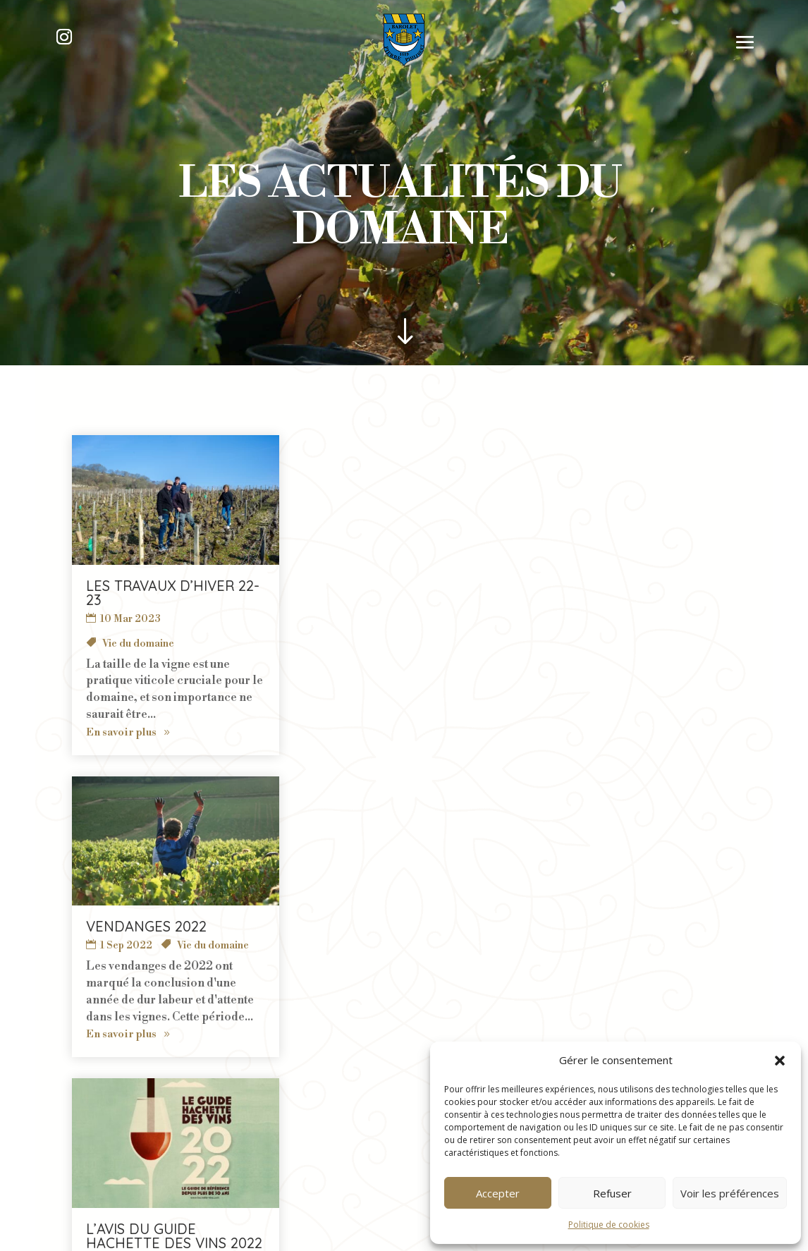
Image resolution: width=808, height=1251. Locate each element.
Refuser (612, 1193)
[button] (780, 1061)
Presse (468, 643)
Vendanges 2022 (221, 585)
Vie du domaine (288, 605)
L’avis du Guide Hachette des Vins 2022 (477, 593)
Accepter (498, 1193)
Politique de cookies (608, 1225)
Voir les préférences (729, 1193)
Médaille (425, 643)
